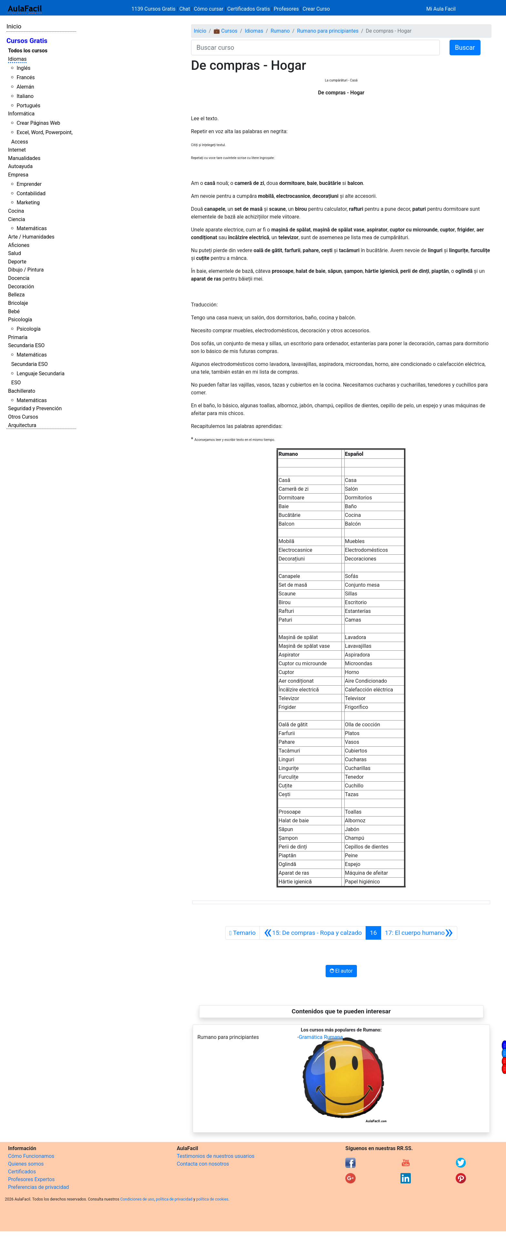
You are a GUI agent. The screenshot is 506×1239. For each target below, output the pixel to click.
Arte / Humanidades (31, 237)
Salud (14, 253)
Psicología (20, 319)
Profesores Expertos (31, 1179)
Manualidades (24, 158)
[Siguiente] (419, 933)
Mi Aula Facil (441, 9)
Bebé (14, 311)
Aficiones (18, 245)
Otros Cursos (23, 417)
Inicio (13, 26)
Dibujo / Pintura (26, 270)
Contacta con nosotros (203, 1164)
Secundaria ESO (26, 345)
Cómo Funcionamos (31, 1156)
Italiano (25, 96)
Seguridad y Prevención (35, 408)
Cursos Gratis (26, 41)
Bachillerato (21, 391)
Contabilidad (31, 193)
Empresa (18, 175)
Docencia (18, 278)
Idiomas (17, 59)
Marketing (27, 202)
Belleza (16, 295)
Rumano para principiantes (328, 31)
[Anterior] (312, 933)
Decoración (21, 286)
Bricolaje (18, 303)
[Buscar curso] (315, 47)
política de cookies (212, 1199)
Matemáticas (31, 228)
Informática (21, 114)
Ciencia (16, 219)
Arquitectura (22, 425)
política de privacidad (174, 1199)
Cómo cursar (209, 9)
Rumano (279, 31)
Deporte (17, 262)
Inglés (23, 68)
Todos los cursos (27, 51)
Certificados (22, 1172)
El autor (341, 971)
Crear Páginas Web (38, 123)
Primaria (17, 337)
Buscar (465, 47)
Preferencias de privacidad (38, 1187)
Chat (184, 9)
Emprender (29, 184)
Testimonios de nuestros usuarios (216, 1156)
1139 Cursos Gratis (154, 9)
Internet (17, 150)
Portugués (28, 105)
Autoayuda (20, 166)
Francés (25, 77)
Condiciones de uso (137, 1199)
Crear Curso (316, 9)
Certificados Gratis (248, 9)
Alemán (25, 87)
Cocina (16, 211)
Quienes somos (26, 1164)
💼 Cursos (226, 31)
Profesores (286, 9)
